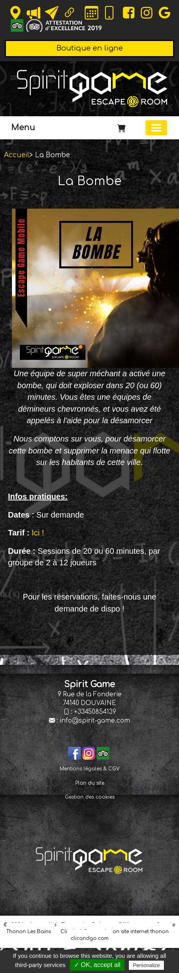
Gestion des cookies (90, 797)
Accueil (16, 155)
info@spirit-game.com (95, 720)
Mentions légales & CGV (90, 769)
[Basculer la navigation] (156, 127)
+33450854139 (95, 712)
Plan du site (89, 783)
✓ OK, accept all (97, 964)
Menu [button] (23, 127)
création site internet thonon (134, 931)
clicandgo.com (90, 938)
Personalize (146, 965)
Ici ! (38, 532)
